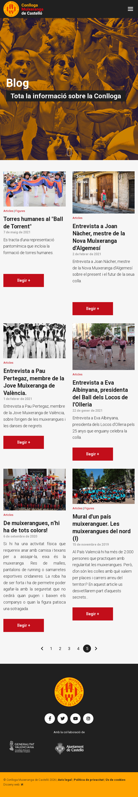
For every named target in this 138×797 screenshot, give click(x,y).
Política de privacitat (89, 779)
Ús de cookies (115, 779)
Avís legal (65, 779)
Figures (20, 211)
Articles (8, 211)
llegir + (23, 280)
